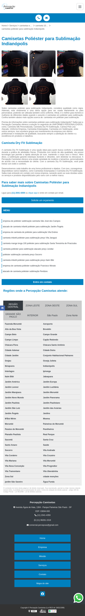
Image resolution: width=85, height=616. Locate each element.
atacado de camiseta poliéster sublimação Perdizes (25, 271)
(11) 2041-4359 (18, 193)
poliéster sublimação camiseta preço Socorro (22, 254)
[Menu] (79, 7)
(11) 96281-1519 (42, 520)
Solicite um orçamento (42, 200)
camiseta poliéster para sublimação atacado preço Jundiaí (28, 249)
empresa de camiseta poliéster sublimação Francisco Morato (29, 266)
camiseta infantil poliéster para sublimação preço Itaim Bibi (28, 260)
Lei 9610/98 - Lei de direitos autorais (28, 492)
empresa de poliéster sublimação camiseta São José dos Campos (31, 221)
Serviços (42, 565)
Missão (42, 556)
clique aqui (33, 193)
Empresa (42, 547)
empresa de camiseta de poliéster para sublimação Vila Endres (30, 232)
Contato (42, 574)
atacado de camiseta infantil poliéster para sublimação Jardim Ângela (33, 226)
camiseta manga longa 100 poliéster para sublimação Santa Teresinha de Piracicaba (39, 243)
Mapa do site (42, 583)
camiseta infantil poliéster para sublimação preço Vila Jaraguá (30, 238)
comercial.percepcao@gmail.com (42, 525)
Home (42, 538)
